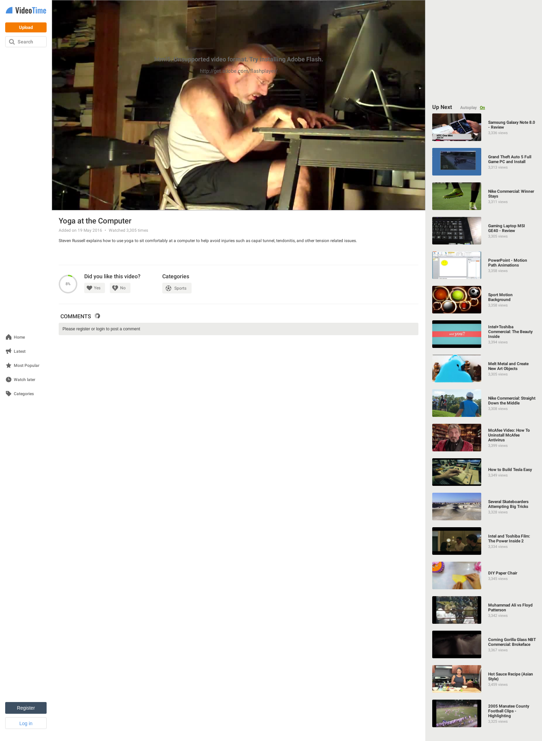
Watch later (24, 380)
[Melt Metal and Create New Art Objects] (484, 368)
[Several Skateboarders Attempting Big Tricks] (484, 506)
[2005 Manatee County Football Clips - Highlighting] (484, 713)
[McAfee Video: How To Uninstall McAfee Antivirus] (484, 437)
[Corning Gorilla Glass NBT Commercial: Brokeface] (484, 644)
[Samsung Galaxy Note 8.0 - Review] (484, 127)
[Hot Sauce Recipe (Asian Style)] (484, 679)
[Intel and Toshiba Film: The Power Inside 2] (484, 541)
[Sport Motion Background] (484, 299)
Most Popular (26, 365)
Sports (180, 288)
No (123, 288)
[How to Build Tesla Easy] (484, 472)
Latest (20, 351)
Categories (24, 394)
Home (19, 337)
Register (26, 708)
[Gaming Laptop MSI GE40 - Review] (484, 230)
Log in (25, 723)
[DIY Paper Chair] (484, 575)
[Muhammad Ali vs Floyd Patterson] (484, 610)
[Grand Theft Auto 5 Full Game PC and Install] (484, 162)
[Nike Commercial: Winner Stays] (484, 196)
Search (25, 41)
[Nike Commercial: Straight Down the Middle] (484, 403)
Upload (26, 27)
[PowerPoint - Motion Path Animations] (484, 265)
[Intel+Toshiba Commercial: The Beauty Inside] (484, 334)
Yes (97, 288)
